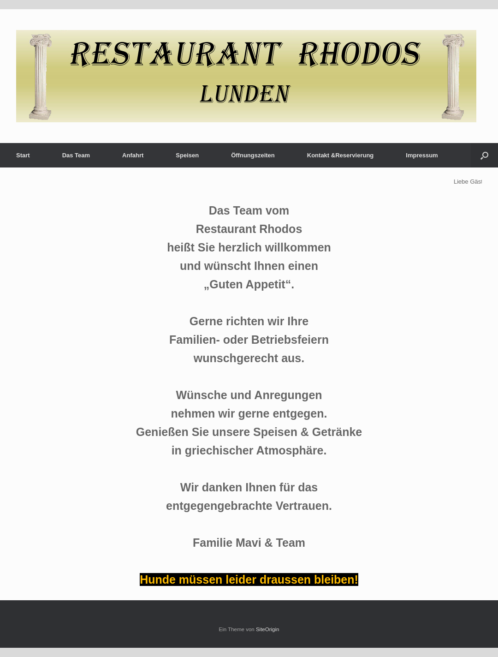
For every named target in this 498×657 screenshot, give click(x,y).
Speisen (187, 155)
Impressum (422, 155)
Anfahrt (132, 155)
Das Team (76, 155)
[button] (484, 155)
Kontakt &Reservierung (340, 155)
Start (23, 155)
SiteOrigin (267, 629)
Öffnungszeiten (253, 155)
